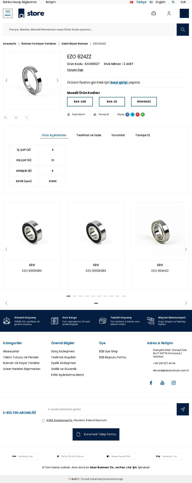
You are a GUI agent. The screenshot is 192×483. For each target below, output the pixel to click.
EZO (32, 265)
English (157, 2)
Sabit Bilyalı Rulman (75, 43)
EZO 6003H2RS (96, 271)
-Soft (73, 479)
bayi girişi (119, 82)
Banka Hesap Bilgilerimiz (20, 2)
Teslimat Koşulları (63, 357)
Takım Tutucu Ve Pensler (21, 357)
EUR (183, 2)
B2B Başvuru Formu (112, 357)
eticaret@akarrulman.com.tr (171, 370)
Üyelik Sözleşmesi (63, 363)
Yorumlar (118, 135)
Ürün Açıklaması (54, 135)
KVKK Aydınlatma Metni (67, 375)
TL (173, 2)
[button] (6, 80)
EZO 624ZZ (99, 43)
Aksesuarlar (11, 351)
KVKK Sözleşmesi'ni (59, 420)
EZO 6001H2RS (32, 271)
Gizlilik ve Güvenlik (63, 369)
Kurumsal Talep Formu (96, 434)
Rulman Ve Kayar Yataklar (38, 43)
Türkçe (138, 2)
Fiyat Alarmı (76, 114)
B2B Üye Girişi (108, 351)
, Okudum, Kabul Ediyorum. (74, 420)
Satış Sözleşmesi (62, 351)
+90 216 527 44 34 (164, 363)
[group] (32, 80)
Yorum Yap (75, 70)
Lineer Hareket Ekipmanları (21, 369)
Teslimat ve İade (88, 135)
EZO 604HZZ (160, 271)
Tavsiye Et (101, 114)
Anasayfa (9, 43)
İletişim (51, 2)
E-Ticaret (83, 479)
